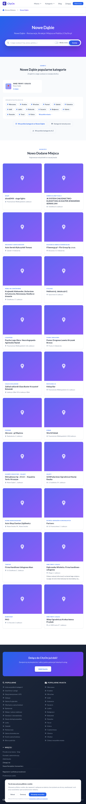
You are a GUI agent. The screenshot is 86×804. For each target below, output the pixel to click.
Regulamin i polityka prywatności (14, 772)
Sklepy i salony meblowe (12, 712)
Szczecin (42, 109)
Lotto (6, 723)
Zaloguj (68, 4)
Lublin (19, 109)
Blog (60, 4)
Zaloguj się (6, 762)
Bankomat (7, 708)
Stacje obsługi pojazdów (12, 719)
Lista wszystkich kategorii (13, 687)
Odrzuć (12, 794)
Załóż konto (43, 669)
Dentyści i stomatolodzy (12, 716)
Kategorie (50, 4)
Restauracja (8, 730)
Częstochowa (51, 730)
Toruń (21, 114)
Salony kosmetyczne (11, 733)
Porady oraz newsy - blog (11, 752)
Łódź (9, 109)
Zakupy (6, 698)
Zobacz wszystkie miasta (54, 740)
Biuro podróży (9, 740)
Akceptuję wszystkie (37, 794)
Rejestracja (78, 3)
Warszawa (11, 104)
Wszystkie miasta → (45, 114)
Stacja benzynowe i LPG (12, 694)
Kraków (23, 104)
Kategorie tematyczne (61, 124)
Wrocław (35, 104)
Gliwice (49, 733)
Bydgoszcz (54, 109)
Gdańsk (57, 104)
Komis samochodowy (11, 737)
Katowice (69, 104)
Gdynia (66, 109)
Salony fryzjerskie (10, 701)
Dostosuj (23, 794)
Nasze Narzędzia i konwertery (13, 766)
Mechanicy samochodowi (13, 705)
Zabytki (6, 726)
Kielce (32, 114)
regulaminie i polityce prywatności (38, 798)
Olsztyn (49, 737)
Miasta (38, 4)
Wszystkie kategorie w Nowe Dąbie (30, 124)
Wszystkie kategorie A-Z (43, 131)
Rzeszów (11, 114)
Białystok (30, 109)
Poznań (46, 104)
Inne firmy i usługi (10, 691)
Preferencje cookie (9, 776)
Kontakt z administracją (11, 755)
